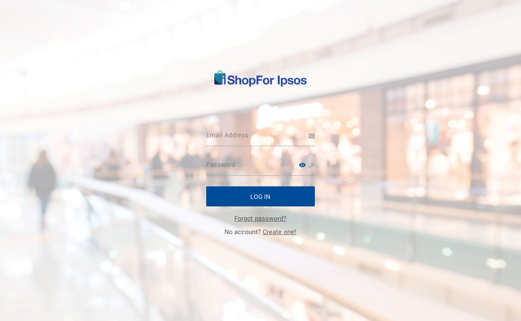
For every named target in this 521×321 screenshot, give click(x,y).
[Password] (260, 164)
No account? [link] (260, 231)
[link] (260, 218)
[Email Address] (260, 135)
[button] (302, 165)
